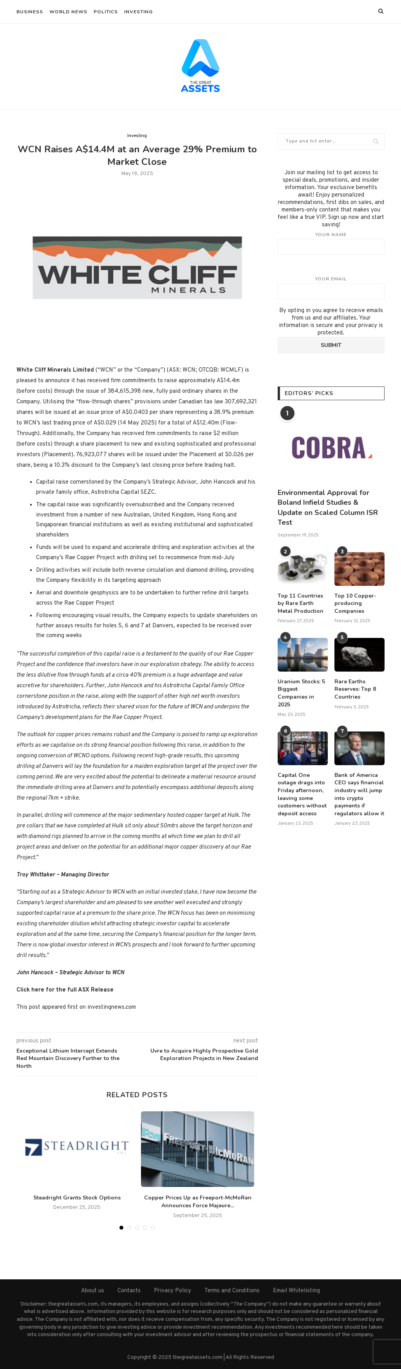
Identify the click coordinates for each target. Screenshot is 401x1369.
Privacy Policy (172, 1291)
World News (68, 12)
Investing (138, 12)
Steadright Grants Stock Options (77, 1197)
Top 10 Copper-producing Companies (355, 603)
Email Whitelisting (296, 1291)
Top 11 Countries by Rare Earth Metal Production (300, 603)
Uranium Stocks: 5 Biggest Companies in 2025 (301, 693)
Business (29, 12)
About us (92, 1291)
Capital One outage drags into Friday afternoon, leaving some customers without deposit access (302, 794)
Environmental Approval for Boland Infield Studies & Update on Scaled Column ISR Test (328, 507)
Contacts (129, 1291)
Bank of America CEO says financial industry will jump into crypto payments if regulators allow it (359, 794)
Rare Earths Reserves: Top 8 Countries (355, 689)
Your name (331, 243)
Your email (331, 287)
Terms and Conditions (232, 1291)
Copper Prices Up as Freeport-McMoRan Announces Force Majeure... (197, 1202)
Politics (106, 12)
